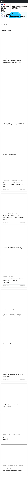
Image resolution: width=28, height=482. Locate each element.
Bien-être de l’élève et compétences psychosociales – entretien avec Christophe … (13, 280)
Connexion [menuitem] (2, 1)
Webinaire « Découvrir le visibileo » (13, 344)
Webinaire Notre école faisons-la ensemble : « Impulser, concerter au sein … (13, 184)
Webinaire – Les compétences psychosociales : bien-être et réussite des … (13, 217)
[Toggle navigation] (2, 22)
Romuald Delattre (6, 189)
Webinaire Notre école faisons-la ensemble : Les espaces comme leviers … (14, 249)
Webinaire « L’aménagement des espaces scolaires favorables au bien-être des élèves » (12, 62)
